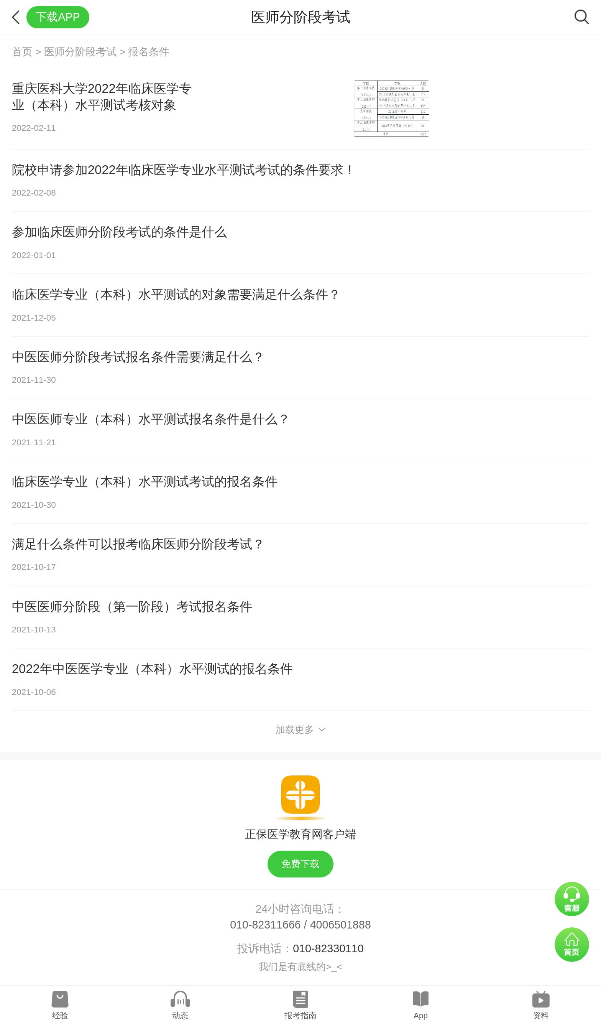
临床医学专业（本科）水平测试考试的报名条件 (145, 481)
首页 (22, 52)
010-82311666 (265, 925)
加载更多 (301, 729)
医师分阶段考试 (80, 52)
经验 (60, 1015)
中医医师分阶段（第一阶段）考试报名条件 (132, 606)
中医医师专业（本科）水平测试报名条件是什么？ (151, 419)
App (420, 1015)
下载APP (58, 17)
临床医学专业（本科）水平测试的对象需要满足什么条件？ (176, 294)
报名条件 (148, 52)
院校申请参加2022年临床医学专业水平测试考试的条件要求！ (184, 170)
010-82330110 (328, 948)
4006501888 (340, 925)
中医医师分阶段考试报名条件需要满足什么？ (138, 357)
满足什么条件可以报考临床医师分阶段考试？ (138, 544)
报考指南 (300, 1015)
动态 (180, 1015)
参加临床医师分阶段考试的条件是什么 (119, 232)
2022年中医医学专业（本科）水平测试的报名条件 (152, 669)
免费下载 (300, 864)
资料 (541, 1015)
